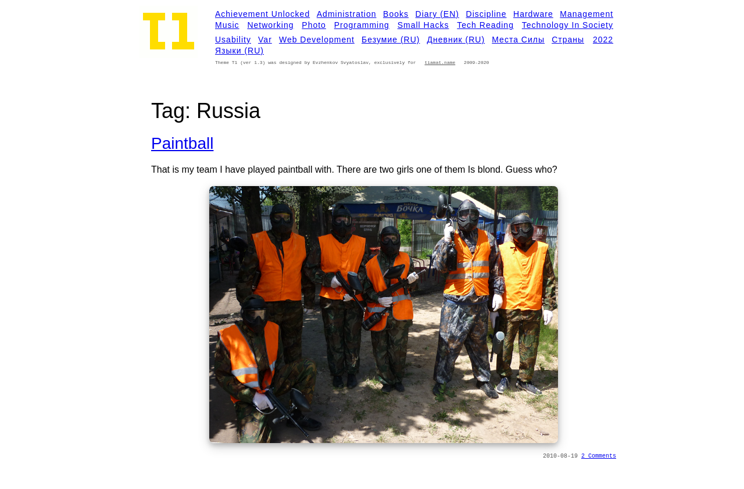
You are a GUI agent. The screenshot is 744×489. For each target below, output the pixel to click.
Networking (270, 25)
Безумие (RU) (391, 39)
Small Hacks (423, 25)
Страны (568, 39)
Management (586, 14)
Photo (314, 25)
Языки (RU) (239, 50)
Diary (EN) (437, 14)
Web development (317, 39)
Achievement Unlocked (262, 14)
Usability (233, 39)
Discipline (486, 14)
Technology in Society (567, 25)
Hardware (533, 14)
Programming (361, 25)
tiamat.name (439, 62)
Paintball (182, 143)
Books (396, 14)
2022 (603, 39)
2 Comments (598, 456)
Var (265, 39)
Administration (347, 14)
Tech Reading (485, 25)
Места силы (518, 39)
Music (227, 25)
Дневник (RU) (456, 39)
